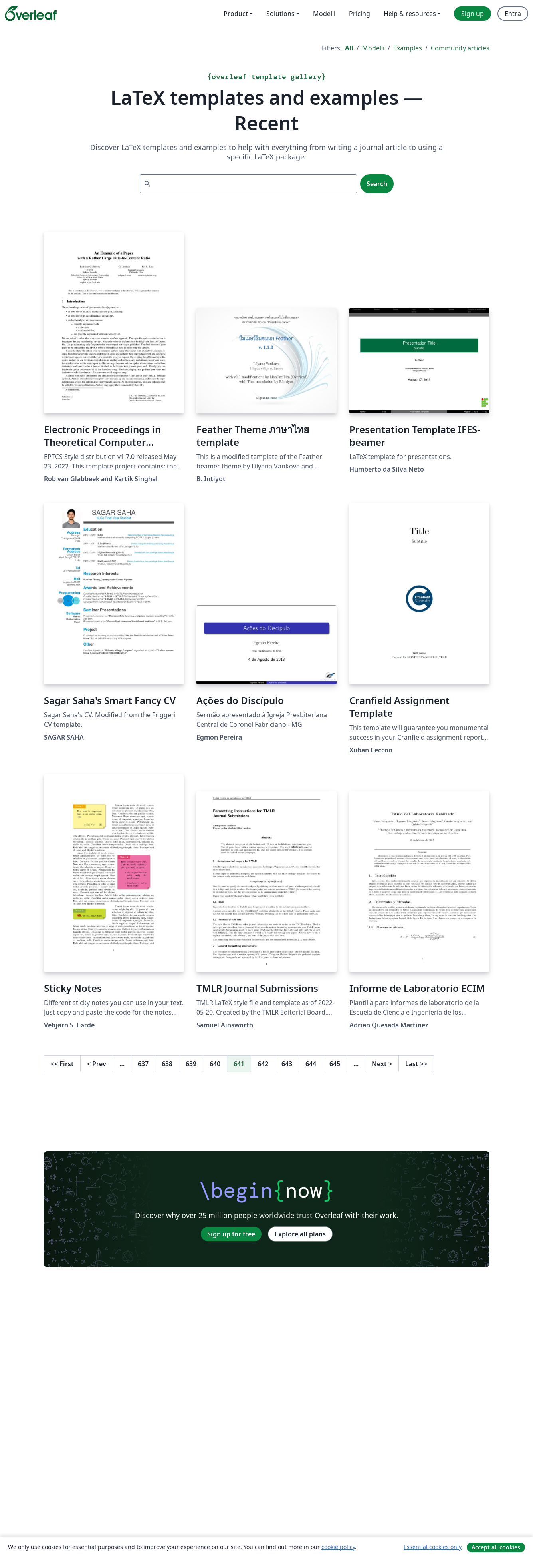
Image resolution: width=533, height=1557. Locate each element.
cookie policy (338, 1547)
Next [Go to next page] (382, 1063)
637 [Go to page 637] (143, 1063)
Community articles (460, 48)
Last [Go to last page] (416, 1063)
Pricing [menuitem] (359, 13)
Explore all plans (300, 1234)
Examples (407, 48)
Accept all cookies (496, 1547)
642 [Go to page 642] (263, 1063)
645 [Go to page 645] (334, 1063)
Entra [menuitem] (513, 13)
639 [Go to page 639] (191, 1063)
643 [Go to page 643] (286, 1063)
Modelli (373, 48)
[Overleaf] (31, 13)
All (349, 48)
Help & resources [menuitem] (410, 13)
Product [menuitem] (236, 13)
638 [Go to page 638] (167, 1063)
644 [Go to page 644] (310, 1063)
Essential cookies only (433, 1547)
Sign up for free (231, 1234)
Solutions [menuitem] (280, 13)
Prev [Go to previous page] (96, 1063)
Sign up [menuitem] (472, 13)
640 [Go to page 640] (215, 1063)
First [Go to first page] (62, 1063)
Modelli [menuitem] (324, 13)
